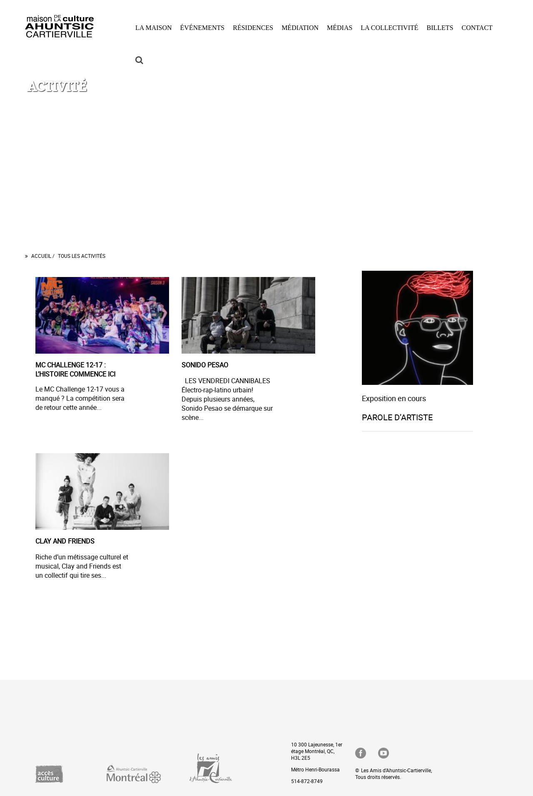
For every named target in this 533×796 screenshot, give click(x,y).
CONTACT (477, 27)
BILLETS (440, 27)
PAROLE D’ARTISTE (397, 417)
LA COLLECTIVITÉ (389, 27)
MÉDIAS (339, 27)
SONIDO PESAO (205, 364)
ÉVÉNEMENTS (202, 27)
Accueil (41, 255)
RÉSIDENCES (253, 27)
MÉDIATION (300, 27)
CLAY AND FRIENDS (65, 541)
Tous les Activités (81, 255)
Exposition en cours (394, 398)
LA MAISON (153, 27)
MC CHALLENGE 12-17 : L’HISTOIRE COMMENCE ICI (75, 369)
